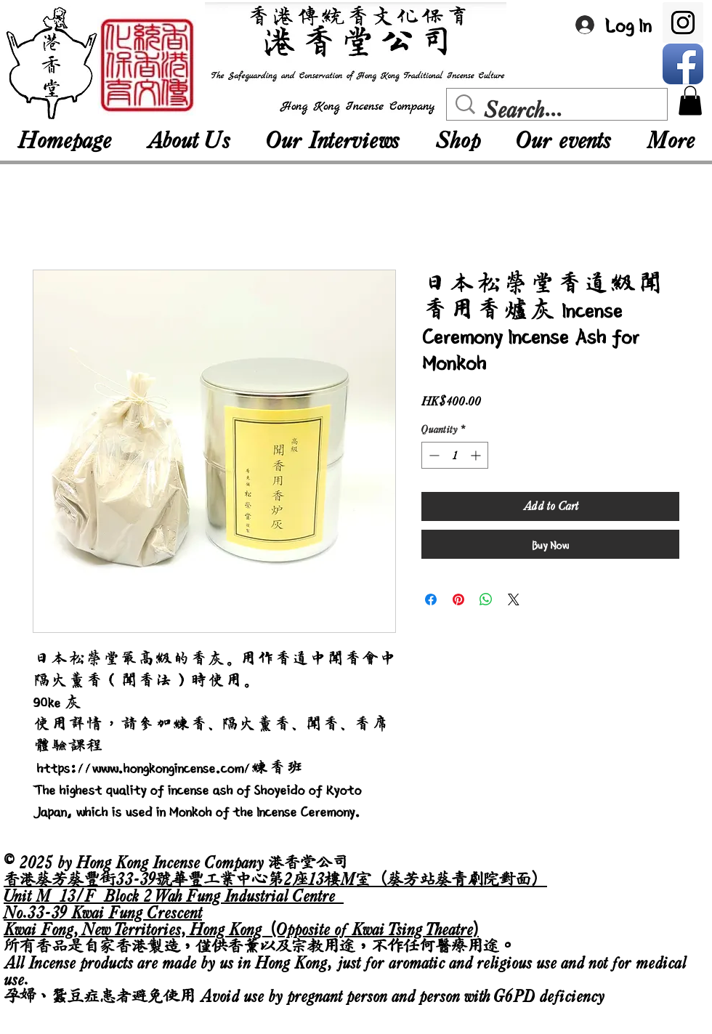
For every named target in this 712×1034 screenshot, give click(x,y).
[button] (690, 101)
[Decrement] (433, 455)
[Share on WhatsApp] (486, 599)
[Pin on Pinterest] (458, 599)
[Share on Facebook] (431, 599)
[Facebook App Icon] (683, 64)
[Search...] (560, 110)
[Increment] (477, 455)
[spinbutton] (455, 455)
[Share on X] (513, 599)
